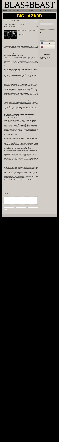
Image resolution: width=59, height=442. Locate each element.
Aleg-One (7, 20)
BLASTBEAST (8, 215)
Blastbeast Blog (38, 10)
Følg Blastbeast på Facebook (47, 43)
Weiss (40, 33)
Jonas (40, 62)
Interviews (18, 10)
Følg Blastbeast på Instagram (47, 47)
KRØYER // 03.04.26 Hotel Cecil (48, 54)
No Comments (36, 26)
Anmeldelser (11, 10)
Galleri (25, 10)
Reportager (30, 10)
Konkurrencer (48, 10)
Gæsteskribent (42, 35)
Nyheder (5, 10)
